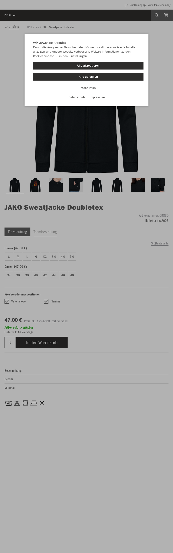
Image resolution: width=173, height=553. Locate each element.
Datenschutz (76, 97)
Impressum (97, 97)
